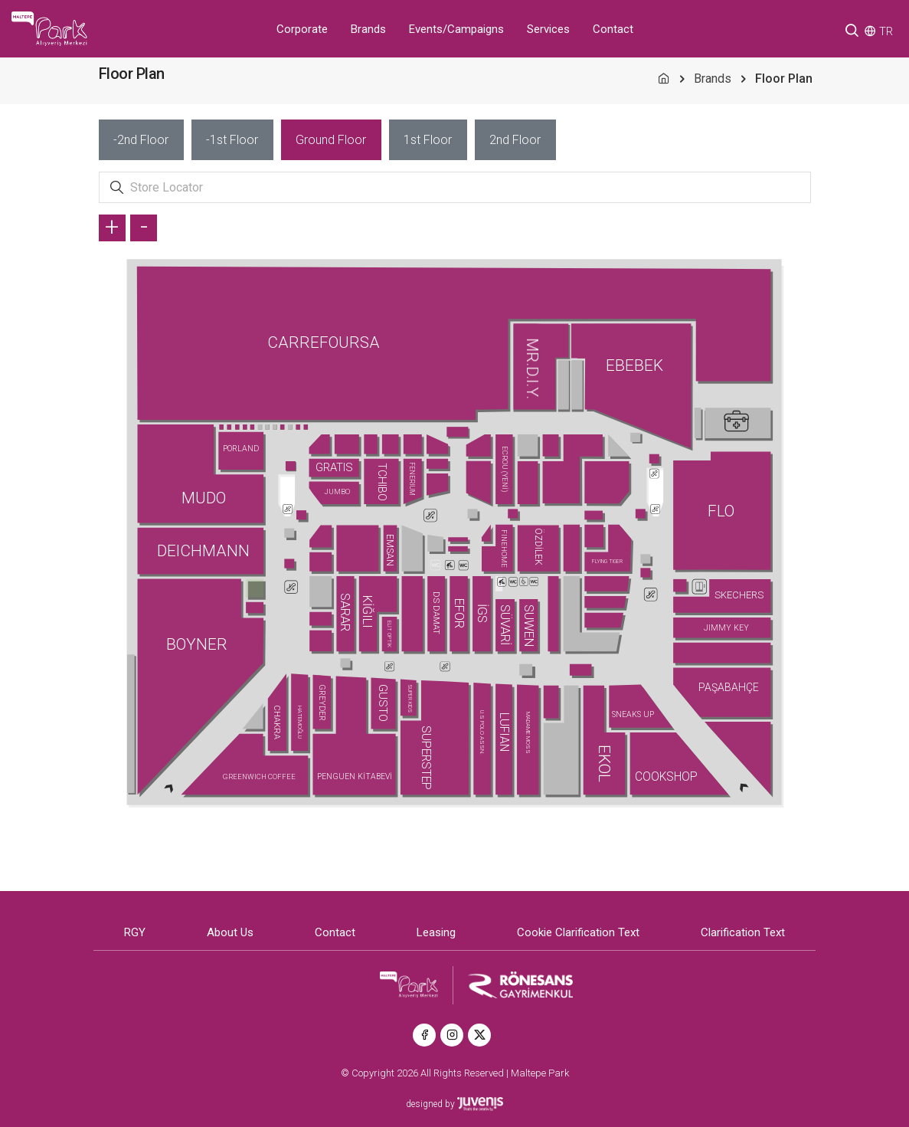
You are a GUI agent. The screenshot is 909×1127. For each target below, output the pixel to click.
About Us (230, 932)
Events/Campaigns (456, 29)
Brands (368, 29)
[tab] (141, 140)
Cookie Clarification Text (578, 932)
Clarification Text (743, 932)
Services (548, 29)
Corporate (302, 29)
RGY (135, 932)
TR (886, 31)
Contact (613, 29)
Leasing (436, 932)
